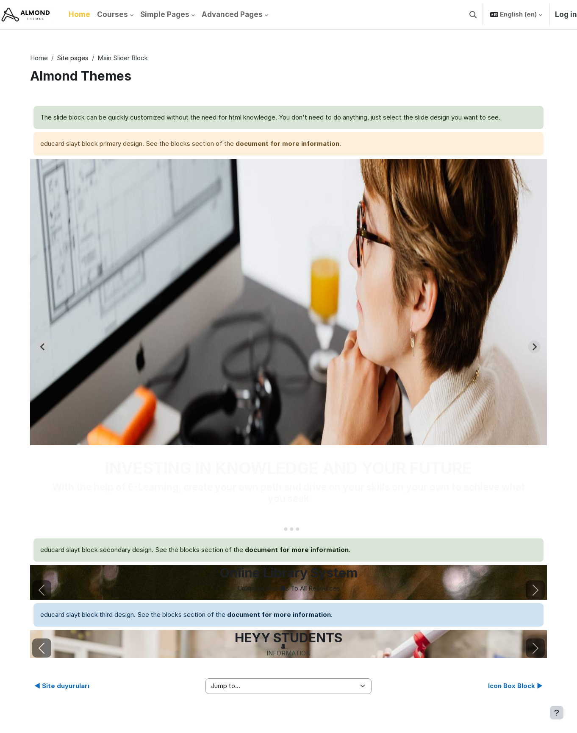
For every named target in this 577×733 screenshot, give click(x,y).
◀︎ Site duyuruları (61, 686)
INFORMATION (288, 653)
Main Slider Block (122, 58)
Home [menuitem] (79, 14)
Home (39, 58)
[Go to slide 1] (279, 529)
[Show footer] (556, 712)
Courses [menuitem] (112, 14)
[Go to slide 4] (297, 529)
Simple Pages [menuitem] (164, 14)
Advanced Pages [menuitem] (232, 14)
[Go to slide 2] (285, 529)
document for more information (287, 143)
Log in (566, 14)
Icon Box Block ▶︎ (515, 686)
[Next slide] (534, 346)
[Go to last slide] (42, 346)
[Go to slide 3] (291, 529)
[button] (473, 14)
